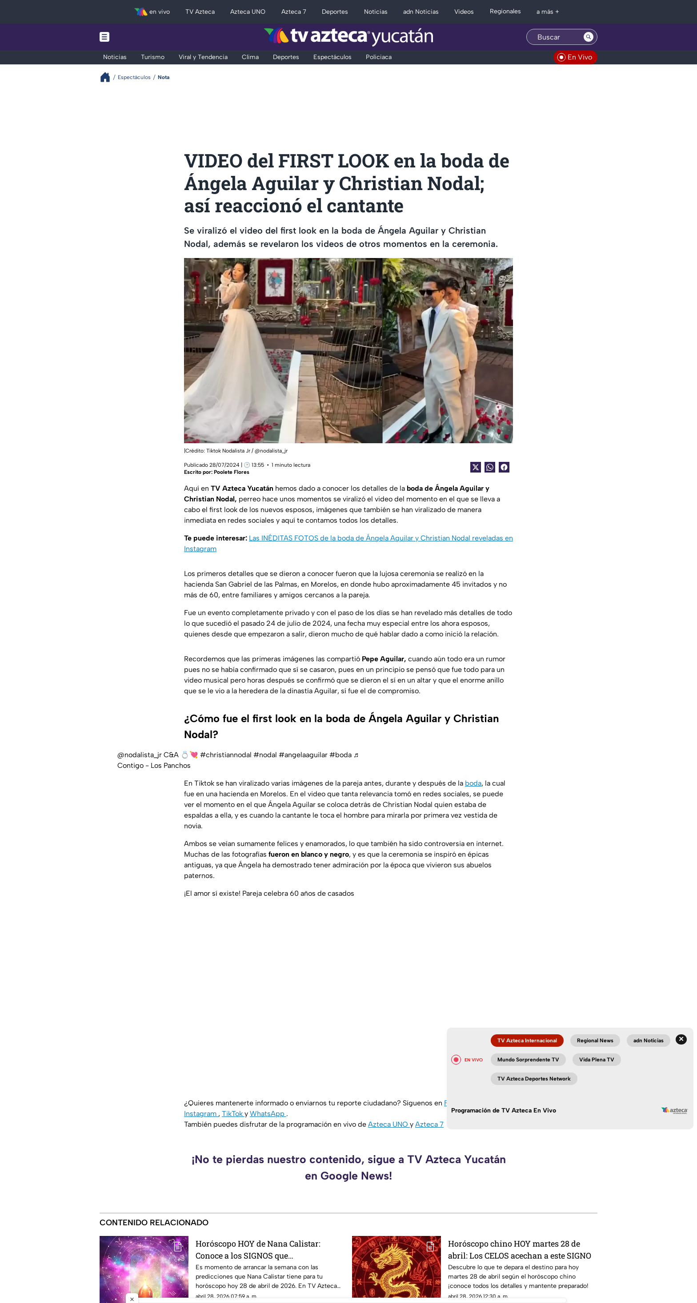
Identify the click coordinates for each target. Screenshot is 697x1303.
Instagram (201, 1113)
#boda (340, 755)
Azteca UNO (389, 1124)
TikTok (233, 1113)
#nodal (265, 755)
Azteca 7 (429, 1124)
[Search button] (588, 37)
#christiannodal (226, 755)
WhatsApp (268, 1113)
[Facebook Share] (504, 467)
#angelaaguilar (303, 755)
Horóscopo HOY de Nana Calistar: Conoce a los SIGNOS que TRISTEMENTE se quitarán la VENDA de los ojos (265, 1249)
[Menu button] (135, 37)
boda (473, 783)
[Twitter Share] (475, 467)
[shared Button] (490, 467)
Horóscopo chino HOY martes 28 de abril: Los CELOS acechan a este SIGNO (519, 1249)
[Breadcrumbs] (109, 77)
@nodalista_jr (139, 755)
